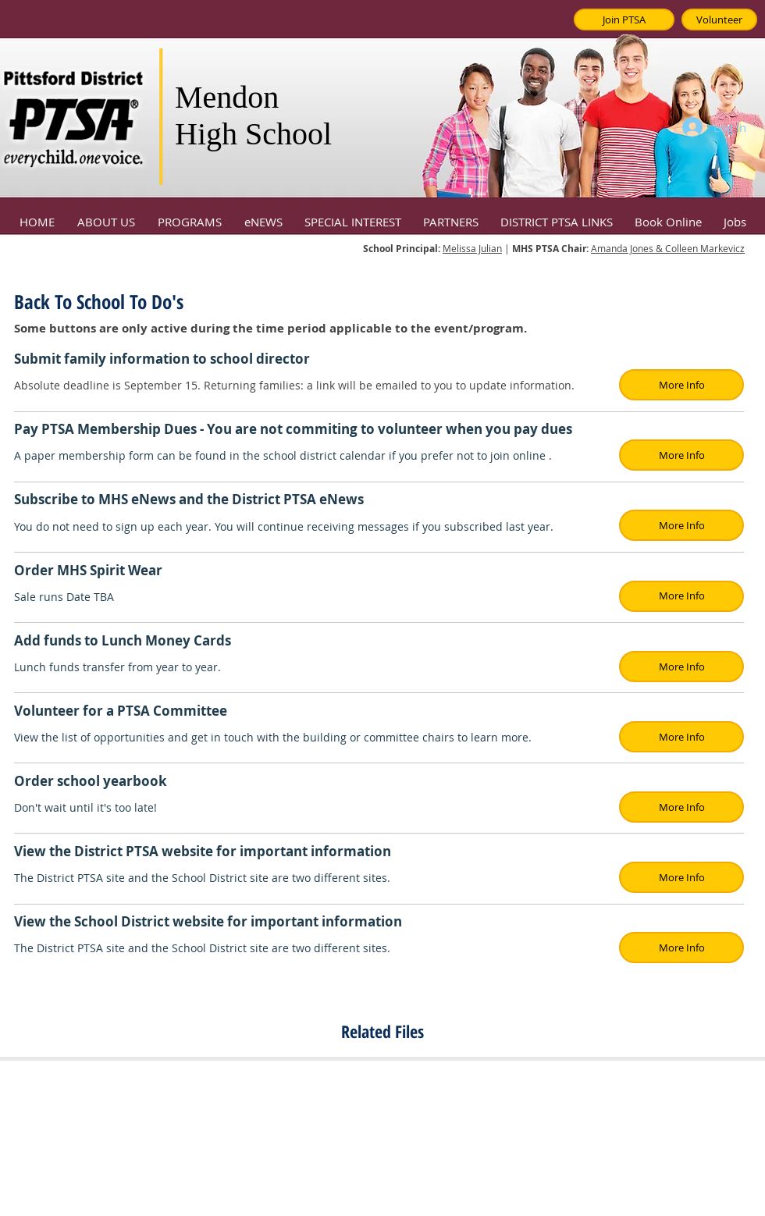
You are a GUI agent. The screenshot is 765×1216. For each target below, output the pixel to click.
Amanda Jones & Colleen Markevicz (668, 248)
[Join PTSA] (624, 19)
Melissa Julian (472, 248)
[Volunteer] (719, 19)
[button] (106, 214)
